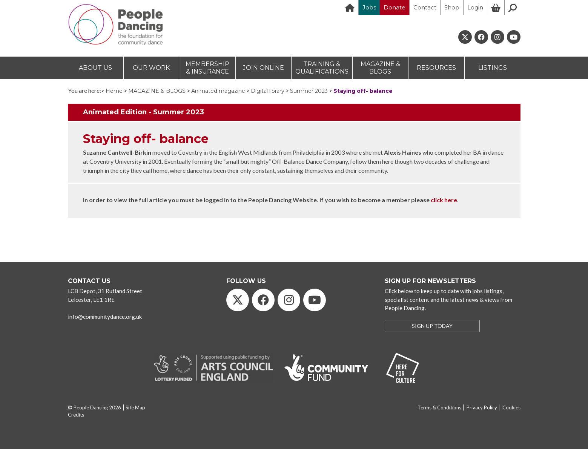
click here (444, 199)
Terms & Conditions (439, 407)
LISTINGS (492, 67)
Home (114, 91)
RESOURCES (436, 67)
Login (475, 7)
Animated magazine (218, 91)
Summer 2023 (309, 91)
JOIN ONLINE (263, 67)
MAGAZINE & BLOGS (380, 67)
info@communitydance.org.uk (105, 316)
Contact (424, 7)
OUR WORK (151, 67)
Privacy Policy (482, 407)
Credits (76, 415)
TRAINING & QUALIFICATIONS (322, 67)
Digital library (267, 91)
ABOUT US (95, 67)
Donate (394, 7)
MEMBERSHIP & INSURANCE (207, 67)
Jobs (369, 7)
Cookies (511, 407)
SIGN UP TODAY (432, 326)
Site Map (135, 407)
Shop (451, 7)
